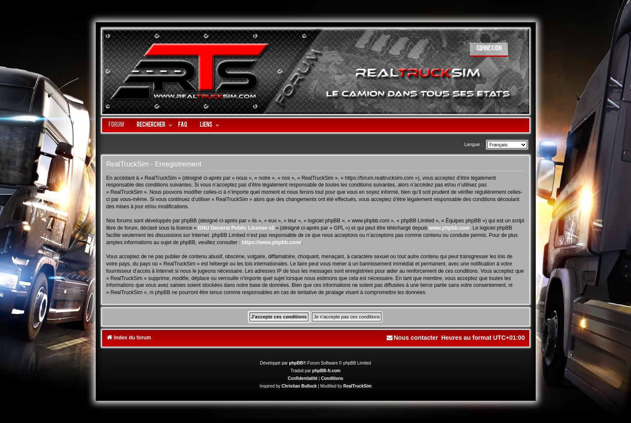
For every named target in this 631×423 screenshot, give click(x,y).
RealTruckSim (357, 386)
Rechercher (151, 125)
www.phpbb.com (449, 228)
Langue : (473, 144)
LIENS (206, 125)
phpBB (296, 363)
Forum (116, 125)
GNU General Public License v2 (236, 228)
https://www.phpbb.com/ (271, 242)
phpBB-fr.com (326, 370)
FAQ (182, 125)
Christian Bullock (299, 386)
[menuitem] (489, 50)
